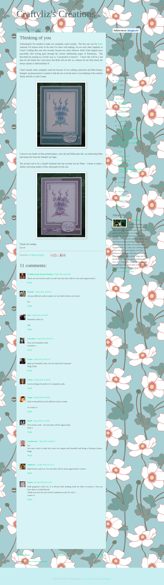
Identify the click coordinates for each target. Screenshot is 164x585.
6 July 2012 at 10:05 (41, 421)
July (120, 126)
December (122, 103)
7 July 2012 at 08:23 (46, 441)
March (121, 191)
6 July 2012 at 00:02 (41, 397)
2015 (118, 85)
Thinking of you (124, 165)
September (122, 116)
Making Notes (123, 156)
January (121, 201)
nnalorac (31, 465)
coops (29, 397)
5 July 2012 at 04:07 (40, 315)
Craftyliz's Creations (55, 13)
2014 (118, 90)
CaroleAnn (32, 441)
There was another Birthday (129, 138)
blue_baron (88, 579)
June (120, 178)
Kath (29, 421)
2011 (118, 206)
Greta (30, 380)
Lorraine (31, 339)
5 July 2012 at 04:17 (44, 339)
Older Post (100, 555)
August (121, 121)
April (120, 187)
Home (61, 555)
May (120, 182)
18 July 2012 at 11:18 (43, 482)
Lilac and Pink (124, 160)
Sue (29, 315)
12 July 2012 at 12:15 (45, 465)
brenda (30, 292)
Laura (30, 482)
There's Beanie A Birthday (128, 143)
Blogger (107, 579)
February (122, 196)
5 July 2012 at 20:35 (41, 380)
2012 (118, 99)
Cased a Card (123, 134)
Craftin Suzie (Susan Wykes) (40, 274)
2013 (118, 94)
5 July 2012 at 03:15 (43, 292)
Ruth (100, 44)
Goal (120, 152)
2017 (118, 81)
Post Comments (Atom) (37, 561)
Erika (29, 359)
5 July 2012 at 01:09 (62, 274)
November (122, 107)
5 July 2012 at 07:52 (41, 359)
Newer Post (23, 555)
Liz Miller (136, 220)
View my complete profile (123, 271)
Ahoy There (122, 147)
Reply (29, 282)
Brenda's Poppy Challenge (128, 129)
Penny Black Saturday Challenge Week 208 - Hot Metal (131, 170)
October (121, 112)
